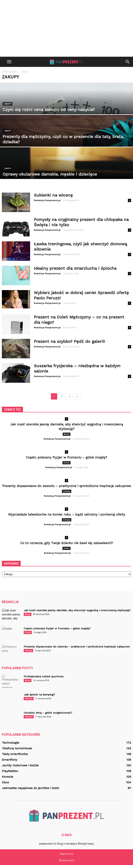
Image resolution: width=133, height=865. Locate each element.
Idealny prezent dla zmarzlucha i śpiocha (75, 268)
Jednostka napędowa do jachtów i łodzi (30, 788)
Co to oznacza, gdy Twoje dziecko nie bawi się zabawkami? (66, 543)
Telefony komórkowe (17, 748)
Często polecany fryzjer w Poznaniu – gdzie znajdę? (66, 457)
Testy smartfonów (15, 754)
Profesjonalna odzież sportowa (43, 676)
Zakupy (7, 104)
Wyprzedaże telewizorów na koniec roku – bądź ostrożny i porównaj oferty (66, 514)
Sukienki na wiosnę (53, 195)
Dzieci (66, 548)
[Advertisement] (66, 28)
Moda (66, 434)
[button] (127, 62)
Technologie (10, 742)
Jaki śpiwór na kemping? (39, 694)
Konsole (7, 776)
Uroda (66, 462)
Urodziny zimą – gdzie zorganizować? (48, 712)
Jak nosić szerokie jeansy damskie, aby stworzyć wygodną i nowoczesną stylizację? (77, 610)
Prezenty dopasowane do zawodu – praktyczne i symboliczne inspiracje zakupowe (66, 486)
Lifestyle (29, 698)
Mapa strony (66, 853)
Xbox (5, 782)
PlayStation (10, 771)
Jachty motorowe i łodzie (20, 765)
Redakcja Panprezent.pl (47, 200)
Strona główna (9, 71)
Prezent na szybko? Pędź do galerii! (69, 341)
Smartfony (9, 759)
